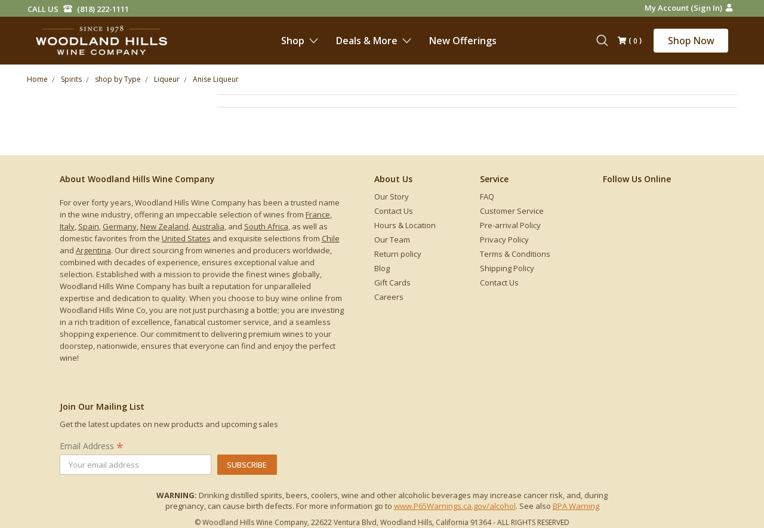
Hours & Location (405, 225)
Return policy (397, 253)
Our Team (392, 239)
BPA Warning (576, 506)
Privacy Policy (504, 239)
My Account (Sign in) (688, 7)
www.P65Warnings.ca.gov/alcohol (455, 506)
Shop (299, 40)
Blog (382, 268)
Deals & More (373, 40)
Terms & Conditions (515, 253)
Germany (120, 226)
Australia (208, 226)
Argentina (93, 250)
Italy (67, 226)
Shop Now (691, 40)
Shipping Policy (507, 268)
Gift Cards (392, 282)
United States (186, 238)
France (318, 214)
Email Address (92, 446)
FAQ (487, 196)
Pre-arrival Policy (510, 225)
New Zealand (164, 226)
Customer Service (512, 210)
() (630, 41)
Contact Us (393, 210)
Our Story (391, 196)
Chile (331, 238)
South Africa (266, 226)
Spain (88, 226)
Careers (388, 296)
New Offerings (463, 40)
